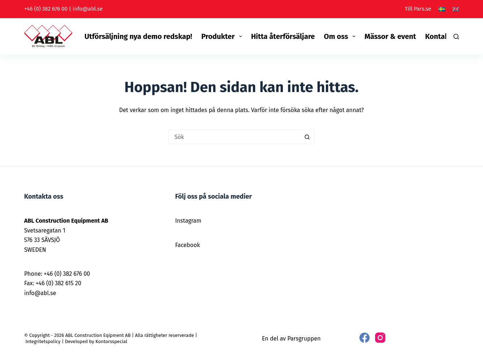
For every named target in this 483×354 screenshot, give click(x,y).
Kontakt (438, 36)
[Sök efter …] (234, 137)
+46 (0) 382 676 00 (45, 8)
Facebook (187, 245)
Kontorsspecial (111, 341)
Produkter (223, 36)
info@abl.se (87, 8)
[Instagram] (380, 338)
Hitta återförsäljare (283, 36)
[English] (455, 9)
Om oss (341, 36)
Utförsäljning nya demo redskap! (138, 36)
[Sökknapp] (307, 137)
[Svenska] (442, 9)
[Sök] (456, 36)
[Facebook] (364, 338)
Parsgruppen (303, 338)
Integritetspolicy (43, 341)
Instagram (188, 220)
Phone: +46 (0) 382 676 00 (57, 273)
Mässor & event (390, 36)
